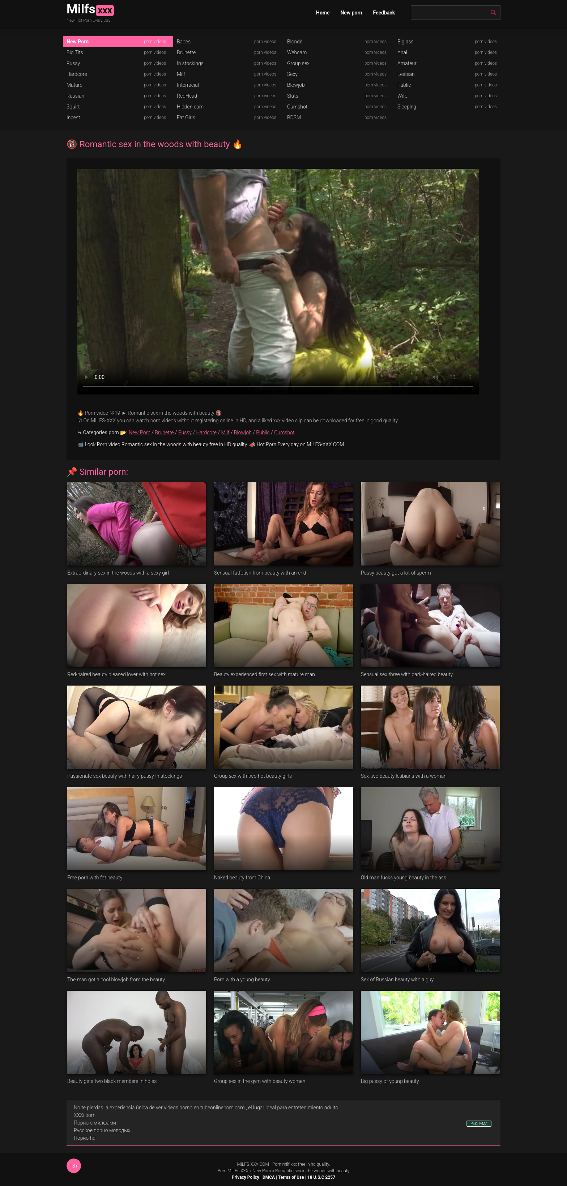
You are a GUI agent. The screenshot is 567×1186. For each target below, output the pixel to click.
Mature (74, 85)
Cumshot (297, 107)
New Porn (78, 41)
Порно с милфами (95, 1123)
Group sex (298, 63)
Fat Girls (186, 117)
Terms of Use (291, 1177)
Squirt (73, 107)
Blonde (294, 41)
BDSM (294, 117)
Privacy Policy (245, 1177)
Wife (402, 96)
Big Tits (75, 52)
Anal (402, 52)
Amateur (407, 63)
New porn (351, 13)
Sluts (292, 96)
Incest (73, 117)
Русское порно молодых (102, 1130)
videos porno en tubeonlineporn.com (204, 1107)
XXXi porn (84, 1115)
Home (322, 13)
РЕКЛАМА (478, 1124)
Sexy (292, 74)
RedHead (187, 96)
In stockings (190, 63)
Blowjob (296, 85)
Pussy (73, 63)
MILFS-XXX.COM (253, 1164)
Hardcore (77, 74)
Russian (75, 96)
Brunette (186, 52)
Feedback (384, 13)
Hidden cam (190, 107)
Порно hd (84, 1138)
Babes (184, 41)
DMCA (269, 1177)
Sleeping (406, 107)
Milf (181, 74)
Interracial (188, 85)
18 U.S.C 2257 (321, 1177)
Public (404, 85)
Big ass (405, 41)
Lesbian (406, 74)
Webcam (297, 52)
